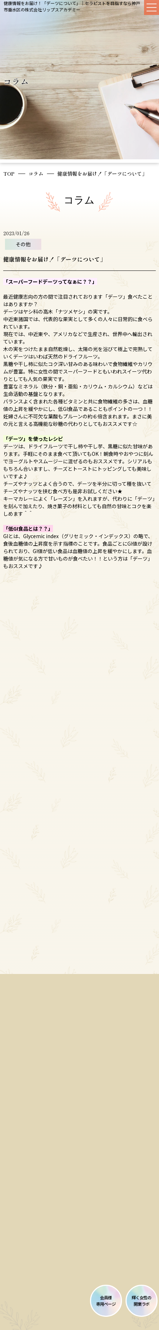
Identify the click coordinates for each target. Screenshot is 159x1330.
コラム (35, 173)
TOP (9, 173)
